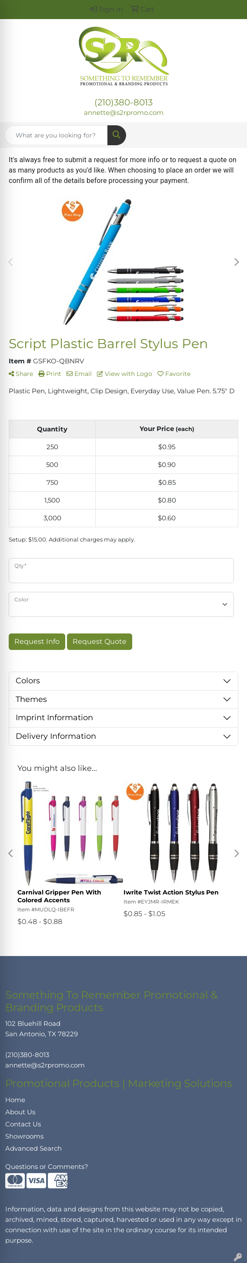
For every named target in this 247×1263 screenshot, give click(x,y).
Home (15, 1100)
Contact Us (23, 1124)
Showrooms (24, 1136)
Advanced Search (33, 1148)
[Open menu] (229, 135)
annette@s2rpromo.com (124, 113)
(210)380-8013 (123, 102)
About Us (20, 1112)
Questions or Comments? (46, 1167)
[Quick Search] (56, 135)
